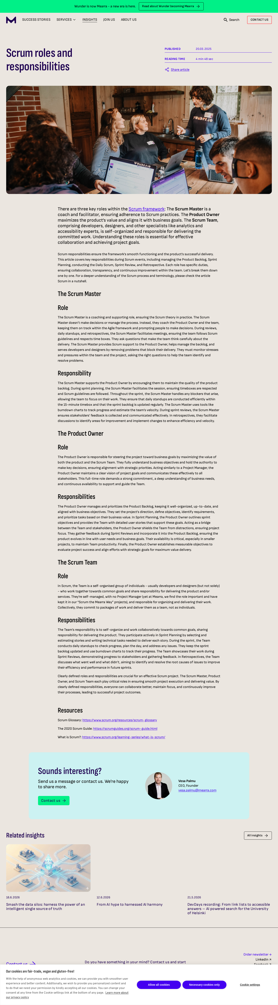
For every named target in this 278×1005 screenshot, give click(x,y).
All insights (258, 835)
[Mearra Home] (11, 20)
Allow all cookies (159, 984)
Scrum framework (146, 209)
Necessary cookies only (204, 984)
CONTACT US (259, 20)
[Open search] (231, 20)
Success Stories (36, 20)
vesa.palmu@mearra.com (197, 790)
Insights (89, 20)
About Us (128, 20)
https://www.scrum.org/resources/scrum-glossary (119, 720)
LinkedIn (264, 959)
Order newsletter (257, 954)
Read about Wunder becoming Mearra (171, 6)
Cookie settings (250, 984)
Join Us (109, 20)
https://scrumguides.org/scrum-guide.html (125, 729)
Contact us (53, 800)
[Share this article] (177, 69)
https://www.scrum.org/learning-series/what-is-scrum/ (123, 737)
